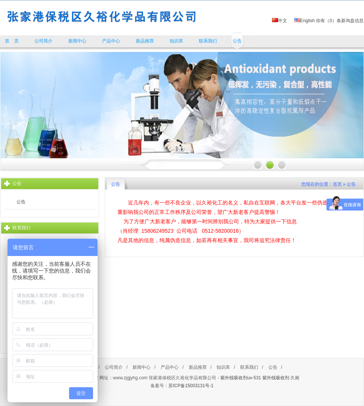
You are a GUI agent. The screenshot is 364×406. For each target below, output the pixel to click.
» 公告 (349, 184)
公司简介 (114, 367)
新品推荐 (198, 367)
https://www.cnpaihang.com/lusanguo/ (195, 394)
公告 (21, 202)
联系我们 (249, 367)
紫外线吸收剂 (275, 377)
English (304, 20)
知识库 (223, 367)
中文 (279, 20)
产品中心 (170, 367)
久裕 (294, 377)
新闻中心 (141, 367)
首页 (337, 184)
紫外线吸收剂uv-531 (240, 377)
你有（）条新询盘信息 (340, 20)
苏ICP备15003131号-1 (191, 385)
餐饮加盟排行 (144, 394)
